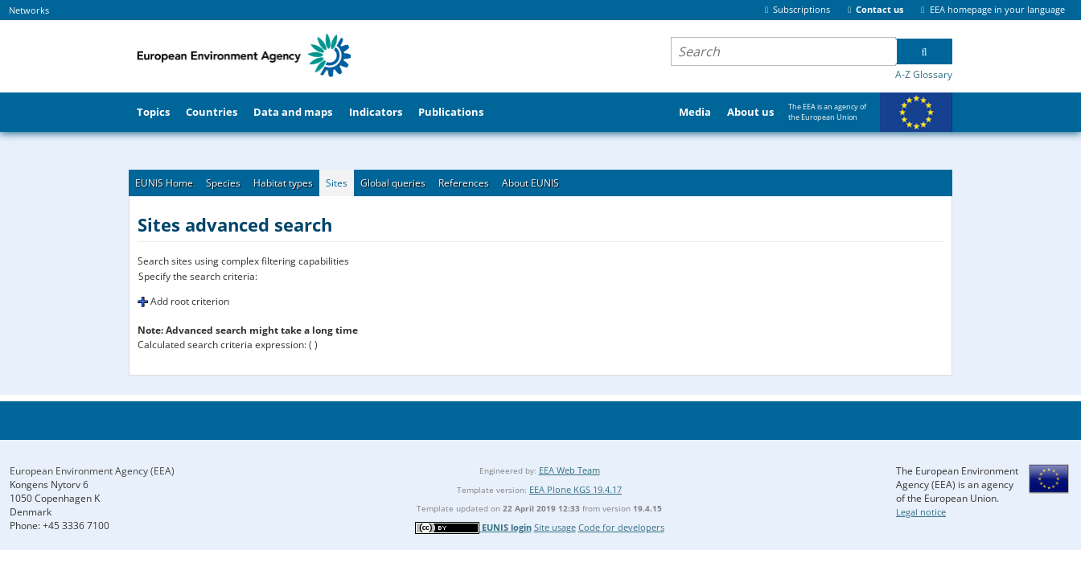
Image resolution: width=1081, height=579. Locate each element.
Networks (29, 10)
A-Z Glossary (923, 74)
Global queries (392, 183)
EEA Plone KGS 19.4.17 (575, 489)
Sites (336, 183)
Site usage (555, 527)
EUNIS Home (164, 183)
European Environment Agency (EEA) (92, 471)
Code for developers (621, 527)
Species (223, 183)
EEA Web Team (569, 470)
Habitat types (283, 183)
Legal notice (921, 512)
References (463, 183)
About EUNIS (530, 183)
